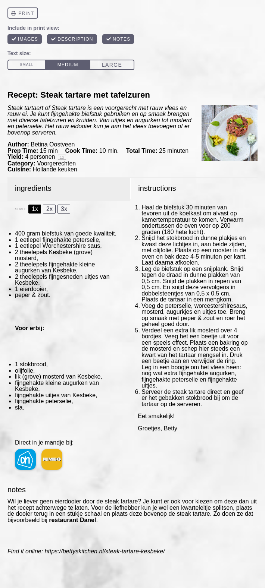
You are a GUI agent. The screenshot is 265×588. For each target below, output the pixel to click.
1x (35, 209)
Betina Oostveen (53, 144)
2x (49, 209)
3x (64, 209)
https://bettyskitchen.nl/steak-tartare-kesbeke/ (105, 551)
